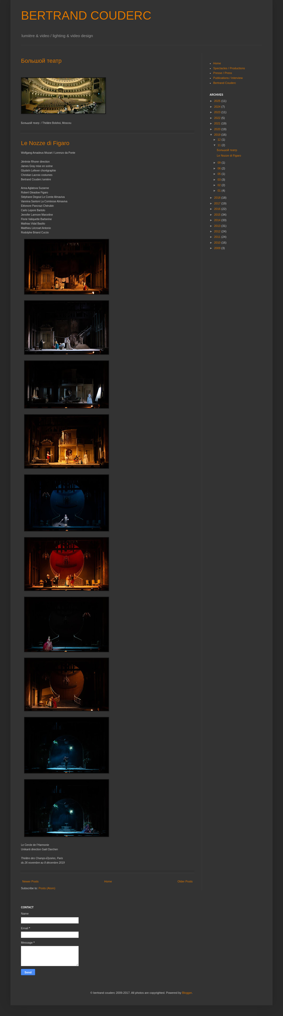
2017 (217, 203)
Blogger (187, 992)
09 (219, 162)
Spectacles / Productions (229, 68)
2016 (217, 208)
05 (219, 173)
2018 (217, 197)
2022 (217, 117)
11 (219, 145)
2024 (217, 106)
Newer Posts (30, 881)
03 (219, 179)
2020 (217, 129)
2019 (217, 134)
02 (219, 185)
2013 (217, 225)
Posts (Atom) (47, 888)
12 (219, 139)
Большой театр (41, 61)
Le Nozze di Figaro (45, 143)
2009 (217, 248)
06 (219, 168)
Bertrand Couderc (224, 82)
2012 (217, 231)
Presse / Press (222, 72)
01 (219, 190)
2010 (217, 242)
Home (108, 881)
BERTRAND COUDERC (86, 15)
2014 (217, 220)
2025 (217, 100)
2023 (217, 112)
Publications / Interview (228, 77)
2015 (217, 214)
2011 (217, 236)
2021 (217, 123)
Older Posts (185, 881)
